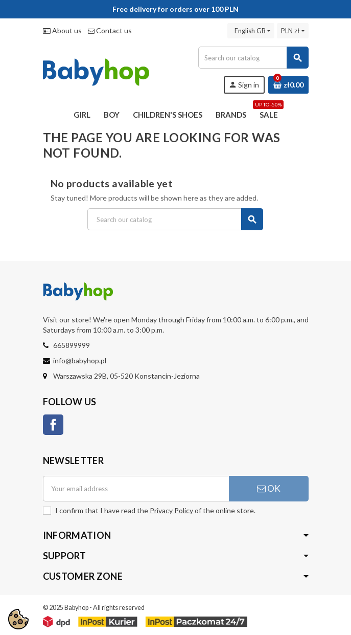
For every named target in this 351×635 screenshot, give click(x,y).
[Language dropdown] (250, 30)
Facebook (53, 424)
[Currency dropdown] (292, 30)
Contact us (110, 30)
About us (62, 30)
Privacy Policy (171, 510)
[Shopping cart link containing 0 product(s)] (288, 85)
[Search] (253, 58)
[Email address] (136, 488)
